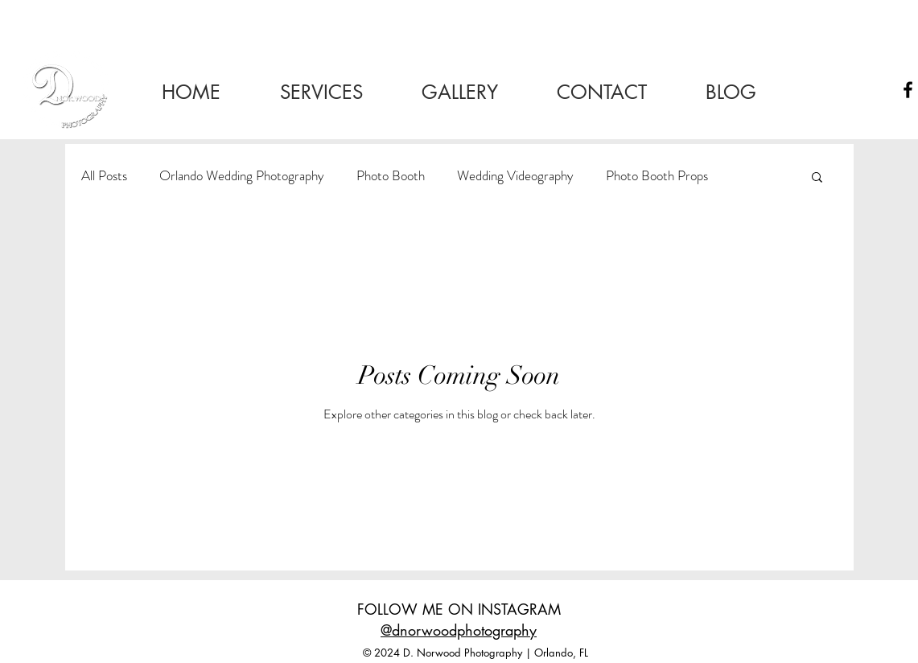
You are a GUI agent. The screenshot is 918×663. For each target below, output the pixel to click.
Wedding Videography (515, 176)
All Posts (104, 176)
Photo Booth (390, 176)
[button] (817, 178)
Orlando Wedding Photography (241, 176)
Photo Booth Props (657, 176)
